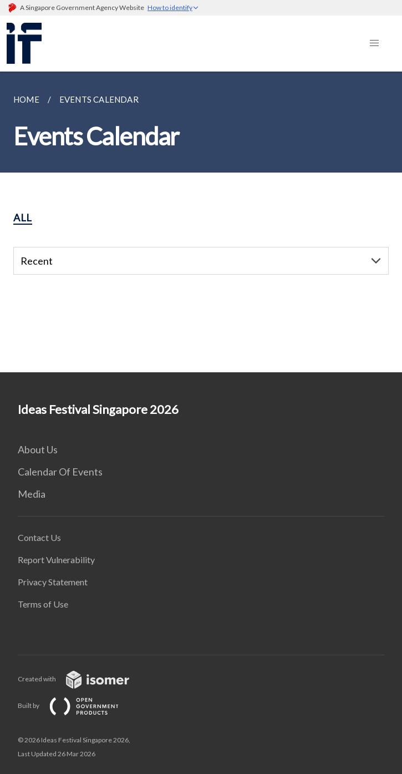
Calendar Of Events (60, 472)
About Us (38, 449)
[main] (201, 222)
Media (31, 494)
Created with (82, 679)
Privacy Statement (53, 581)
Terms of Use (43, 604)
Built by (77, 705)
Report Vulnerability (56, 559)
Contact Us (39, 537)
